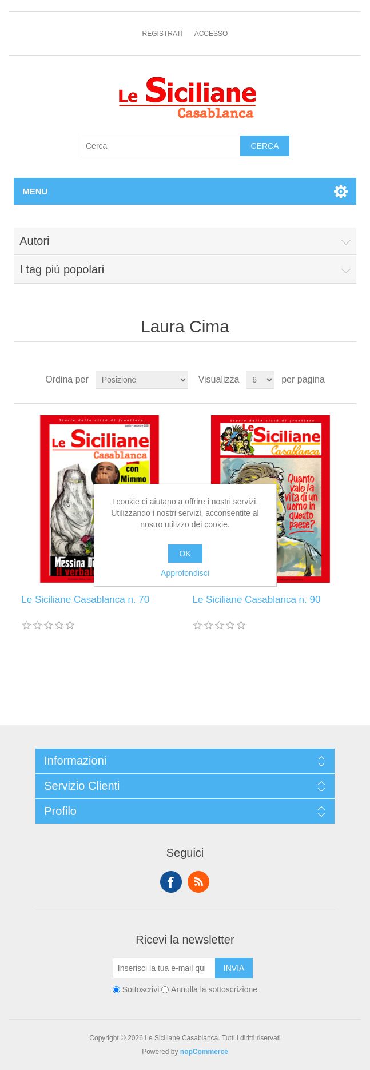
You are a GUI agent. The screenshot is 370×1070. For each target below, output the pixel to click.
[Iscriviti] (164, 968)
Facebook (171, 882)
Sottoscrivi (141, 990)
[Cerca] (161, 146)
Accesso (211, 34)
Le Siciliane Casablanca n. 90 (256, 599)
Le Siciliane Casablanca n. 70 (85, 599)
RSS (198, 882)
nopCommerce (204, 1052)
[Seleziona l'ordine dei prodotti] (142, 380)
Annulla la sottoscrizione (214, 990)
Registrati (162, 34)
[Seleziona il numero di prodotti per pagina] (260, 380)
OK (184, 553)
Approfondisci (185, 573)
